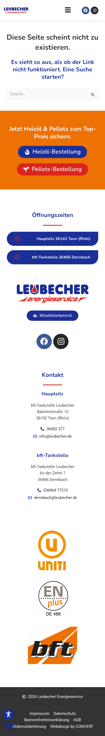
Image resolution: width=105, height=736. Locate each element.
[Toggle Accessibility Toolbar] (8, 714)
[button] (51, 11)
